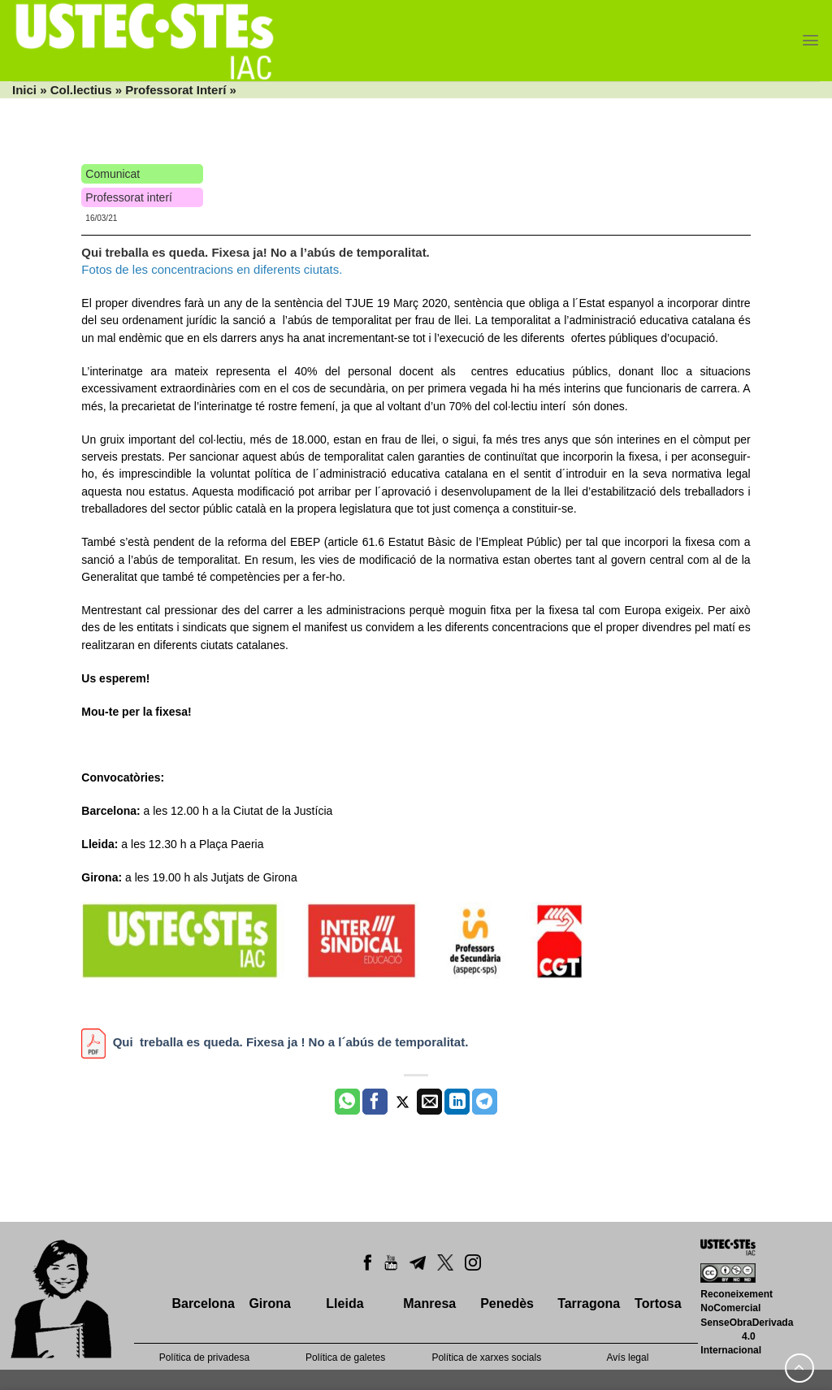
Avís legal (628, 1357)
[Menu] (810, 40)
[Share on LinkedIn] (457, 1102)
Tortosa (658, 1303)
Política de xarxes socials (486, 1357)
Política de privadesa (204, 1357)
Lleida (344, 1303)
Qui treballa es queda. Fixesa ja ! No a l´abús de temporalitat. (291, 1042)
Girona (270, 1303)
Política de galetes (345, 1357)
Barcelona (202, 1303)
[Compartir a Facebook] (375, 1102)
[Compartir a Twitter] (402, 1102)
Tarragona (588, 1303)
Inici (24, 90)
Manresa (429, 1303)
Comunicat (112, 173)
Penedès (507, 1303)
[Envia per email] (429, 1102)
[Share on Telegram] (484, 1102)
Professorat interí (128, 197)
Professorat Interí (175, 90)
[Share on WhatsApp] (347, 1102)
